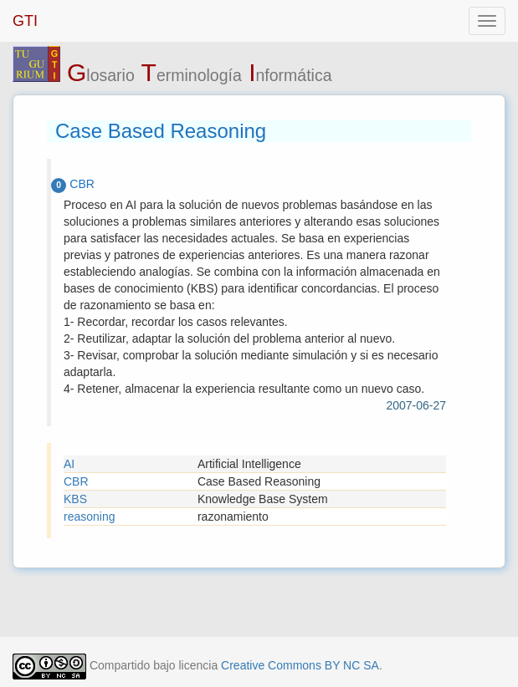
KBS (75, 499)
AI (69, 464)
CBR (76, 481)
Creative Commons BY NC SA (300, 665)
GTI (25, 21)
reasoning (89, 516)
